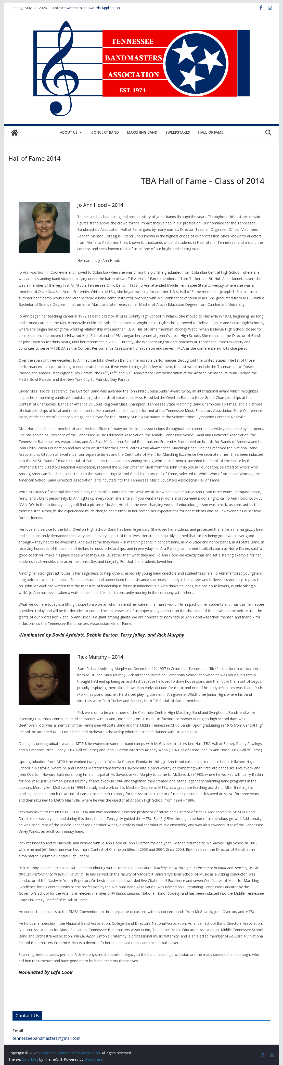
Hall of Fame (210, 132)
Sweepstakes (177, 132)
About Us (69, 132)
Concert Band (105, 132)
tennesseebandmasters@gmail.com (46, 1038)
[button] (80, 132)
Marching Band (142, 132)
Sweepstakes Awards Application (93, 7)
